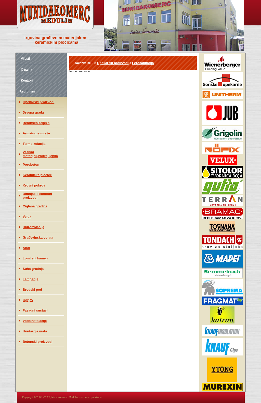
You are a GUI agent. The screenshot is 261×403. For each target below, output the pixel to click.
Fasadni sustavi (35, 310)
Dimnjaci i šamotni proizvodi (37, 195)
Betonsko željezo (36, 123)
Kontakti (27, 80)
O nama (26, 69)
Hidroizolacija (33, 227)
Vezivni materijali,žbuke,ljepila (40, 154)
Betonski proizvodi (37, 342)
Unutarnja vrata (35, 331)
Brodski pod (32, 289)
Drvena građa (33, 112)
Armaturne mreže (36, 133)
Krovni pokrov (34, 185)
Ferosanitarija (143, 63)
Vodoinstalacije (35, 321)
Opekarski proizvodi (38, 102)
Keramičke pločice (37, 175)
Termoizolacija (34, 144)
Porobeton (31, 164)
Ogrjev (28, 300)
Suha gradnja (33, 269)
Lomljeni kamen (35, 258)
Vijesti (25, 58)
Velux (27, 217)
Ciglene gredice (35, 206)
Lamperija (30, 279)
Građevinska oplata (38, 237)
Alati (26, 248)
